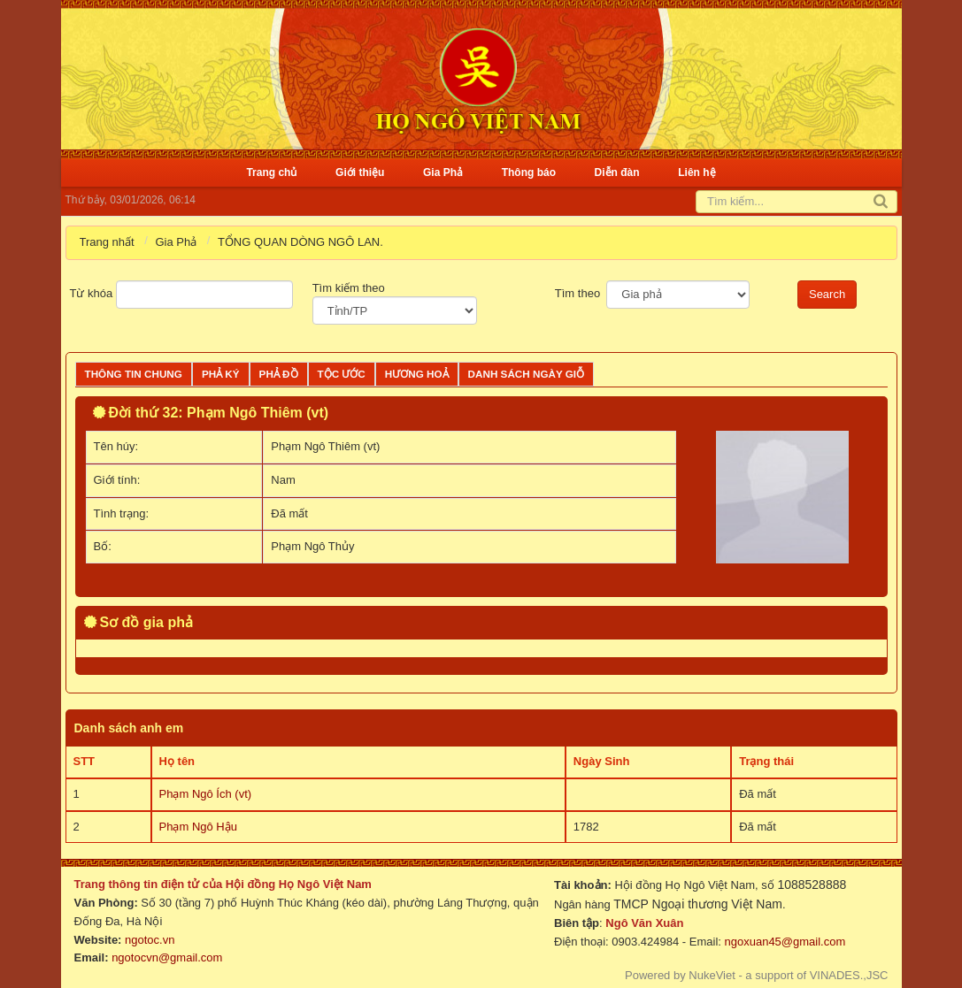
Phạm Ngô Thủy (312, 546)
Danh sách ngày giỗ (526, 373)
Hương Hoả (417, 373)
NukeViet (712, 975)
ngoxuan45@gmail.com (783, 941)
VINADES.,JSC (849, 975)
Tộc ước (342, 373)
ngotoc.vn (149, 939)
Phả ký (221, 373)
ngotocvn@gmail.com (167, 957)
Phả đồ (278, 373)
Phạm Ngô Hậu (198, 826)
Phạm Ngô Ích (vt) (205, 793)
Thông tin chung (133, 373)
